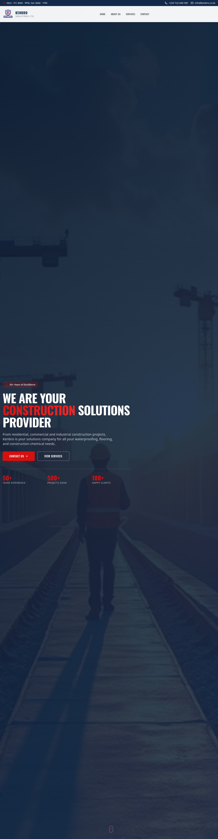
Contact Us (18, 456)
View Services (53, 456)
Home (102, 14)
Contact (145, 14)
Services (130, 14)
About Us (115, 14)
